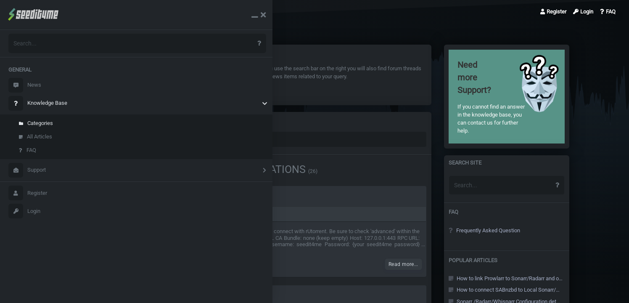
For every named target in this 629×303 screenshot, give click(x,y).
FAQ (27, 150)
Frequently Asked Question (494, 230)
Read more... (413, 264)
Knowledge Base (37, 103)
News (24, 85)
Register (27, 193)
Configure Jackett (145, 296)
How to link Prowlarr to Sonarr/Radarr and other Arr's (511, 278)
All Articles (35, 136)
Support (27, 170)
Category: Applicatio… (184, 11)
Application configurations (206, 214)
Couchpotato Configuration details (169, 197)
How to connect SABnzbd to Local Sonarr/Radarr (511, 290)
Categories (36, 123)
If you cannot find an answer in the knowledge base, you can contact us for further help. (500, 96)
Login (24, 211)
